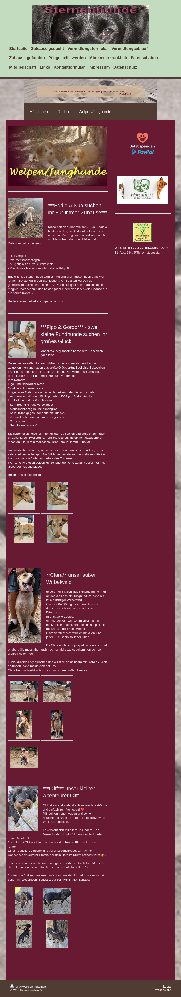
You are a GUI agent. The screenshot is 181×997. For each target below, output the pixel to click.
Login (167, 986)
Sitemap (40, 986)
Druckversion (22, 986)
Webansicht (163, 989)
